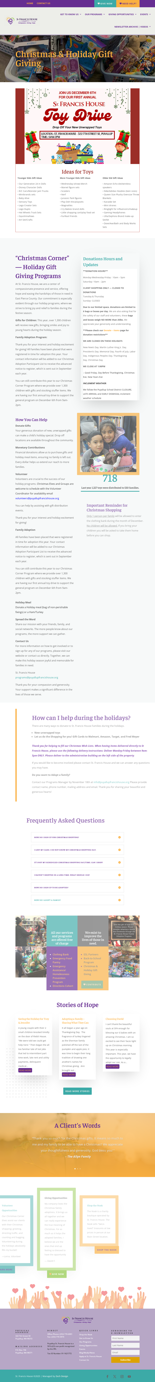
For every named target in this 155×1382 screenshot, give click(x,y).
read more (25, 1070)
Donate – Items (112, 330)
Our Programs (93, 14)
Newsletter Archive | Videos (131, 26)
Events (144, 14)
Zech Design (62, 1376)
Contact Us (44, 3)
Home (30, 3)
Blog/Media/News (87, 1352)
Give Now (106, 3)
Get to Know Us (69, 14)
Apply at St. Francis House (90, 1356)
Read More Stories (77, 1091)
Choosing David (115, 1018)
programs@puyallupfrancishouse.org (36, 677)
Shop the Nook (85, 1334)
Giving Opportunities (121, 14)
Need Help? (129, 3)
